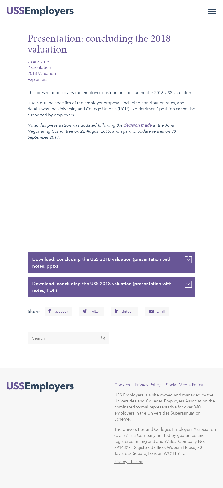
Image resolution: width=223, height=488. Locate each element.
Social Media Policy (184, 384)
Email (161, 311)
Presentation (39, 67)
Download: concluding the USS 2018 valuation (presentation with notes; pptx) (102, 262)
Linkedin (127, 311)
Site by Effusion (128, 461)
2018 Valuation (42, 73)
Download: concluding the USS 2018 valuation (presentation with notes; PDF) (102, 287)
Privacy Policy (148, 384)
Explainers (37, 79)
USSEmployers (40, 387)
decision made (138, 125)
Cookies (122, 384)
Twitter (95, 311)
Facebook (61, 311)
